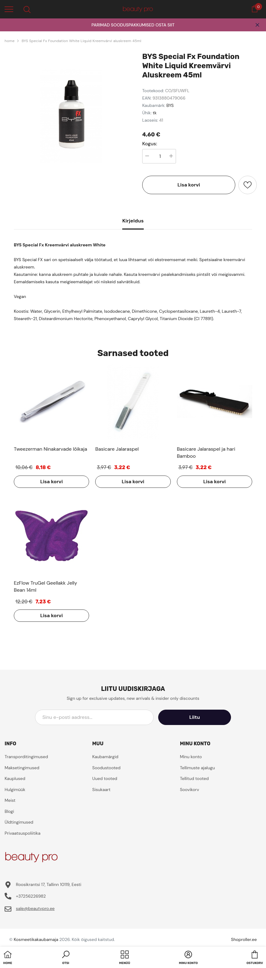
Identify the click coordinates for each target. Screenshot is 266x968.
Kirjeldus (133, 221)
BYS (170, 105)
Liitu (203, 717)
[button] (65, 958)
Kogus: (149, 144)
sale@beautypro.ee (35, 908)
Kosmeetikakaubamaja (36, 939)
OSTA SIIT (164, 25)
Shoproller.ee (244, 939)
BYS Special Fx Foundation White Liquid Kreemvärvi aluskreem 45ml (81, 40)
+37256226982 (31, 896)
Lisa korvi (189, 185)
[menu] (9, 9)
